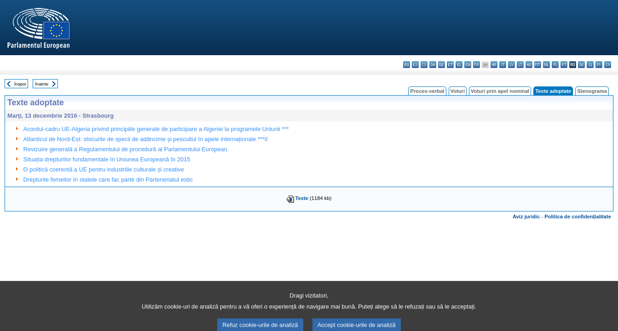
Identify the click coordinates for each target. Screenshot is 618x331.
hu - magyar (529, 64)
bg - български (406, 64)
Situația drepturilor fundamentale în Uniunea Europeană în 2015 (107, 159)
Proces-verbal (427, 91)
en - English (467, 64)
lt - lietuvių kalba (520, 64)
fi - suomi (598, 64)
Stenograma (592, 91)
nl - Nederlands (546, 64)
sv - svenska (607, 64)
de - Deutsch (441, 64)
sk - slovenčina (581, 64)
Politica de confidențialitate (577, 216)
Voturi (458, 91)
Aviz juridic (526, 216)
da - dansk (432, 64)
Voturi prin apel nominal (500, 91)
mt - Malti (537, 64)
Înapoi (20, 83)
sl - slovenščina (590, 64)
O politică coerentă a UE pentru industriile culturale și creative (103, 169)
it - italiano (502, 64)
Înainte (41, 83)
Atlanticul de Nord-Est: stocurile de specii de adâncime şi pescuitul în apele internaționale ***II (145, 139)
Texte (301, 198)
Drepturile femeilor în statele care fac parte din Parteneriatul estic (108, 179)
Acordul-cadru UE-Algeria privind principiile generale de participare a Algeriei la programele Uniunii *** (156, 129)
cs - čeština (424, 64)
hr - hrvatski (494, 64)
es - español (415, 64)
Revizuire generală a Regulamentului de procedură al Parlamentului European (125, 149)
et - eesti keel (450, 64)
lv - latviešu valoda (511, 64)
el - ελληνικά (459, 64)
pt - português (563, 64)
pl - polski (555, 64)
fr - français (476, 64)
